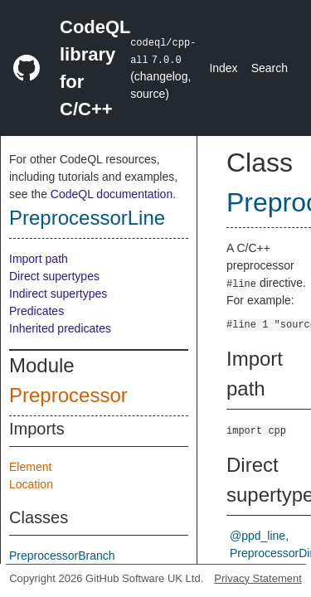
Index (223, 68)
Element (30, 466)
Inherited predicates (60, 328)
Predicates (36, 311)
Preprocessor (68, 395)
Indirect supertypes (58, 293)
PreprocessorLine (87, 217)
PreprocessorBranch (62, 555)
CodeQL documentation (112, 194)
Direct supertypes (54, 276)
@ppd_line (257, 535)
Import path (38, 258)
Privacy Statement (258, 578)
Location (31, 484)
